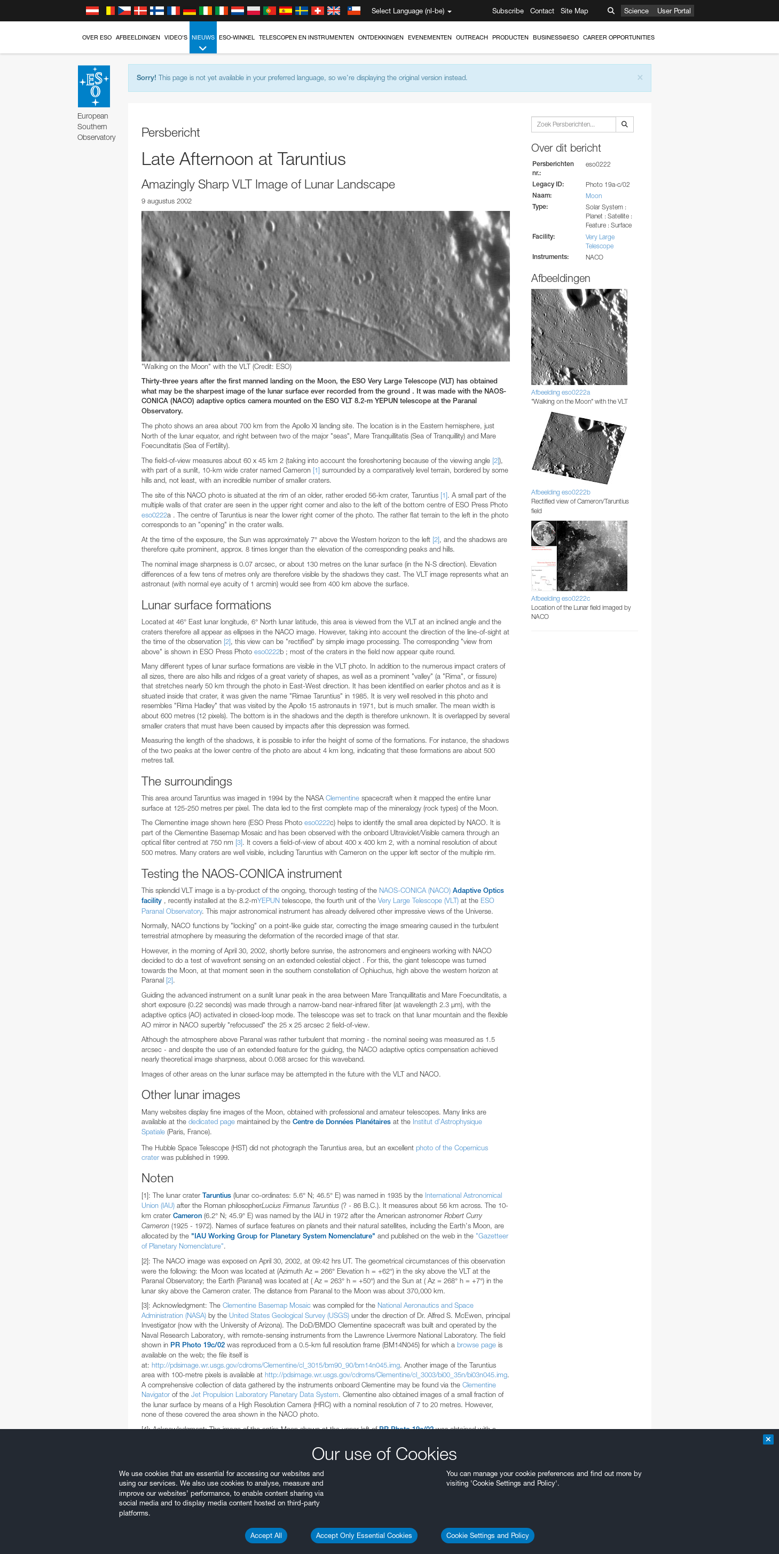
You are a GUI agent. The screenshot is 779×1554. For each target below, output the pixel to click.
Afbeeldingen (138, 37)
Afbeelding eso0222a (560, 392)
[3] (238, 842)
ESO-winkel (237, 37)
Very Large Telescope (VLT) (418, 900)
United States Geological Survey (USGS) (289, 1315)
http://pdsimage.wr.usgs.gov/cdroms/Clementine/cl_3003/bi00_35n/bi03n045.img (386, 1374)
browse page (476, 1344)
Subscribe (508, 10)
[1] (316, 470)
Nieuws (203, 43)
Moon (594, 196)
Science (636, 10)
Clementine (342, 798)
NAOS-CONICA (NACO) (415, 890)
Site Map (574, 10)
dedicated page (211, 1121)
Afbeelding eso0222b (561, 492)
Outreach (472, 37)
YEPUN (268, 900)
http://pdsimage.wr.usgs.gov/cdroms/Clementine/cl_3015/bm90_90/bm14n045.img (276, 1365)
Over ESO (97, 37)
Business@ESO (556, 37)
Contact (542, 10)
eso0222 (154, 515)
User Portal (674, 10)
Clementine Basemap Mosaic (267, 1305)
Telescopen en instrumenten (306, 37)
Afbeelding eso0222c (560, 598)
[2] (495, 460)
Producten (510, 37)
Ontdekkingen (381, 37)
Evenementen (430, 37)
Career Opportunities (619, 37)
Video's (175, 37)
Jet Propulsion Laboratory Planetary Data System (265, 1394)
